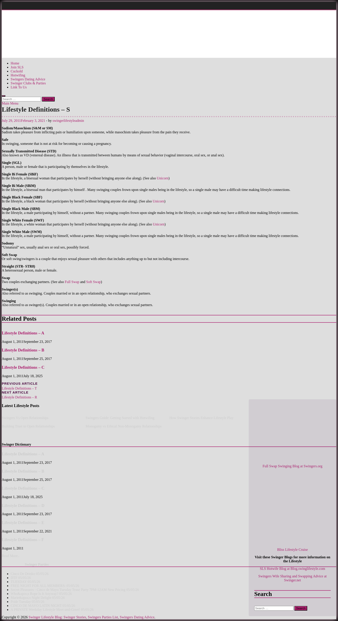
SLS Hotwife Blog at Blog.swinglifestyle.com (292, 569)
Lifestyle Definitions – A (23, 333)
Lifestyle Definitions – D (23, 505)
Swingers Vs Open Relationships (25, 418)
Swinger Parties (37, 564)
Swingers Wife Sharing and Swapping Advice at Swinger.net (292, 578)
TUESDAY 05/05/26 (25, 582)
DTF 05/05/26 (21, 578)
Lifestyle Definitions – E (23, 522)
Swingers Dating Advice (28, 79)
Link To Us (19, 87)
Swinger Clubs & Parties (28, 83)
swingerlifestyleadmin (68, 120)
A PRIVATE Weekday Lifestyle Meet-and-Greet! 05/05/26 (52, 609)
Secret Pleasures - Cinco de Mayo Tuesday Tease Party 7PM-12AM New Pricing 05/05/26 (75, 590)
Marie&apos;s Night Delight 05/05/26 (38, 598)
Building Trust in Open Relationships (28, 426)
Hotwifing (18, 75)
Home (15, 63)
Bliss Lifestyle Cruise (292, 549)
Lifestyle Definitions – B (23, 350)
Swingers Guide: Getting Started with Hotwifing (119, 418)
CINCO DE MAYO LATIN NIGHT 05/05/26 (43, 605)
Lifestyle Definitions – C (23, 367)
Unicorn (162, 178)
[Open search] (3, 96)
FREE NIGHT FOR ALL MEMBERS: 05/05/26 (45, 586)
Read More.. (10, 556)
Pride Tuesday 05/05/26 (27, 602)
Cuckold (17, 71)
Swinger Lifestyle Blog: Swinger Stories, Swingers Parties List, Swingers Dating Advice (91, 617)
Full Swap (72, 282)
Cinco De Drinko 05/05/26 (30, 574)
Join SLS (17, 67)
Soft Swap (93, 282)
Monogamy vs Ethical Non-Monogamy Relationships (123, 426)
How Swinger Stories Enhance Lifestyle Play (201, 418)
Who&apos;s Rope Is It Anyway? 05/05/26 (41, 594)
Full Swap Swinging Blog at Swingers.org (292, 466)
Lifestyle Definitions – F (23, 539)
